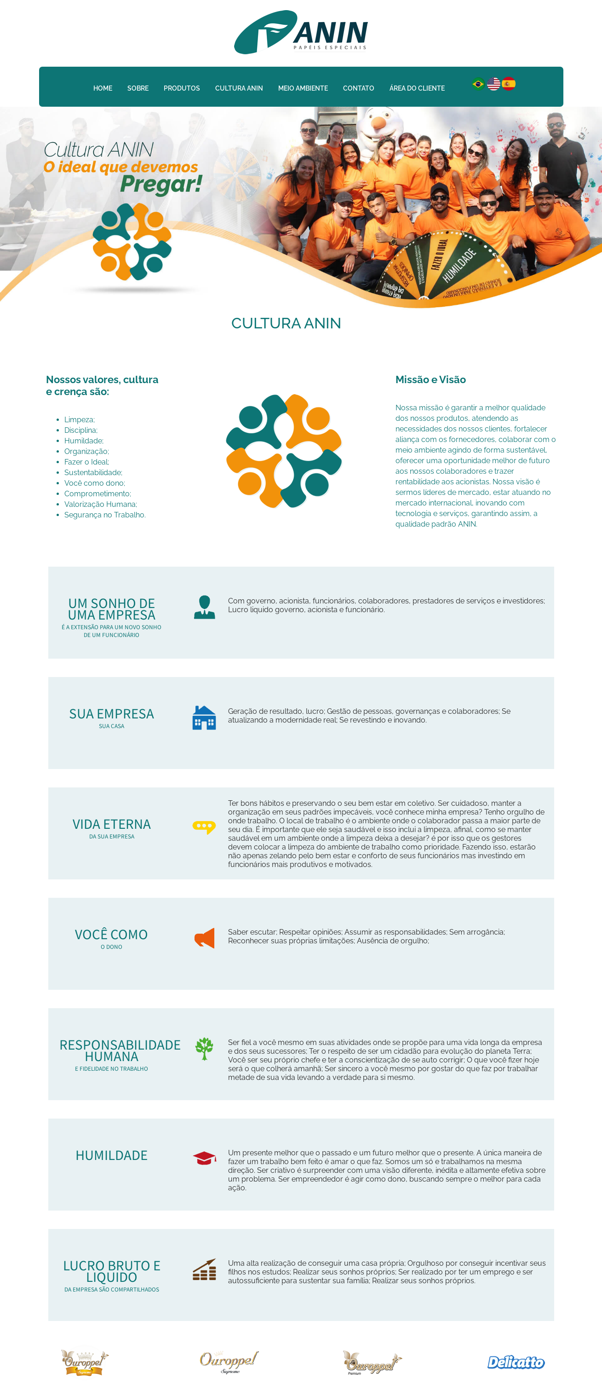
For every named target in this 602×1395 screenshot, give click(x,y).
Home (102, 88)
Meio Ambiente (303, 88)
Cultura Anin (239, 88)
